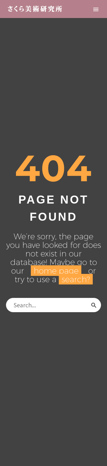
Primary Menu (95, 9)
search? (76, 279)
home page (56, 270)
